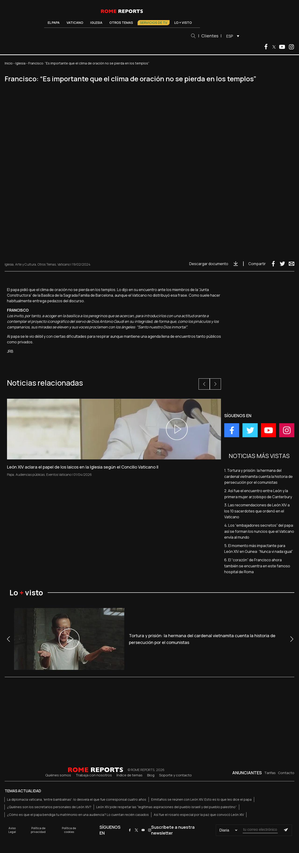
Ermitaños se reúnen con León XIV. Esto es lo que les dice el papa (201, 799)
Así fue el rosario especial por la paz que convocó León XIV (199, 814)
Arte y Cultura (25, 264)
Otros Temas (47, 264)
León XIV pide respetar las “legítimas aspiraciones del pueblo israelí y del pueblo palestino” (166, 807)
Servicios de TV (153, 22)
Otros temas (121, 22)
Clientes (209, 36)
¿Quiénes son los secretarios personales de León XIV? (49, 807)
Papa (10, 474)
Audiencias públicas (30, 474)
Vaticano (75, 22)
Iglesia (96, 22)
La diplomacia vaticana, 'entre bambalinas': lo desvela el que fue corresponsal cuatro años (76, 799)
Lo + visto (183, 22)
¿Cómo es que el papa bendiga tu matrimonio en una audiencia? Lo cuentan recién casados (78, 814)
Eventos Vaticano (58, 474)
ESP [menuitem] (229, 36)
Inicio (9, 63)
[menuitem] (231, 36)
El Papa (54, 22)
